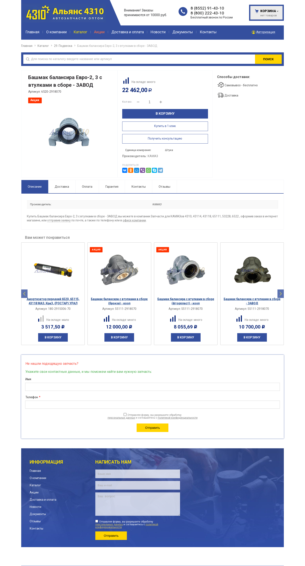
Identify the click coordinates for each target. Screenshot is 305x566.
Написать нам (113, 462)
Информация (46, 462)
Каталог (43, 46)
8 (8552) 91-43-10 (207, 8)
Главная (26, 46)
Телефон (32, 397)
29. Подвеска (63, 46)
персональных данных (121, 417)
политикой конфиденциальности (178, 417)
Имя (28, 379)
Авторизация (265, 32)
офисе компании (134, 220)
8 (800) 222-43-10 (207, 13)
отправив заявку (59, 220)
